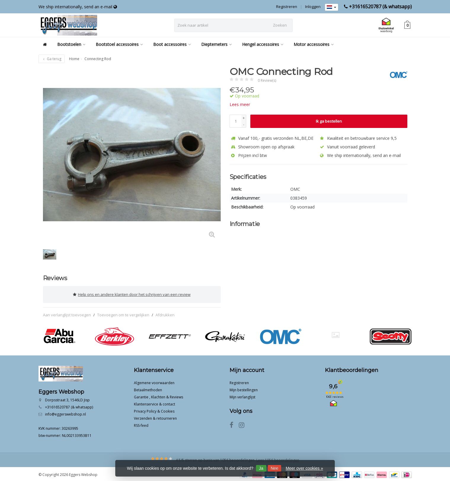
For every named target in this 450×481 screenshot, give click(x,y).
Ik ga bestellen (329, 121)
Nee (274, 468)
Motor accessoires (314, 44)
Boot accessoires (172, 44)
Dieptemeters (216, 44)
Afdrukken (165, 313)
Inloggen (313, 6)
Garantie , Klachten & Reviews (158, 395)
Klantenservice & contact (154, 402)
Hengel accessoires (262, 44)
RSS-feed (141, 424)
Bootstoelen (71, 44)
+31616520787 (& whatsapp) (380, 6)
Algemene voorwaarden (154, 381)
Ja (261, 468)
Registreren (286, 6)
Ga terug (51, 58)
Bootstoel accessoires (119, 44)
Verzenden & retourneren (155, 416)
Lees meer (240, 104)
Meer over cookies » (304, 468)
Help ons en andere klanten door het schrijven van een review (131, 293)
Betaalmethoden (148, 388)
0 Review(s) (267, 80)
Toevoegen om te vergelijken (123, 313)
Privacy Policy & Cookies (154, 409)
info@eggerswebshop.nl (65, 412)
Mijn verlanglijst (242, 395)
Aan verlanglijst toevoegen (67, 313)
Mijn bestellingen (244, 388)
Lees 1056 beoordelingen (277, 458)
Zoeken (280, 25)
